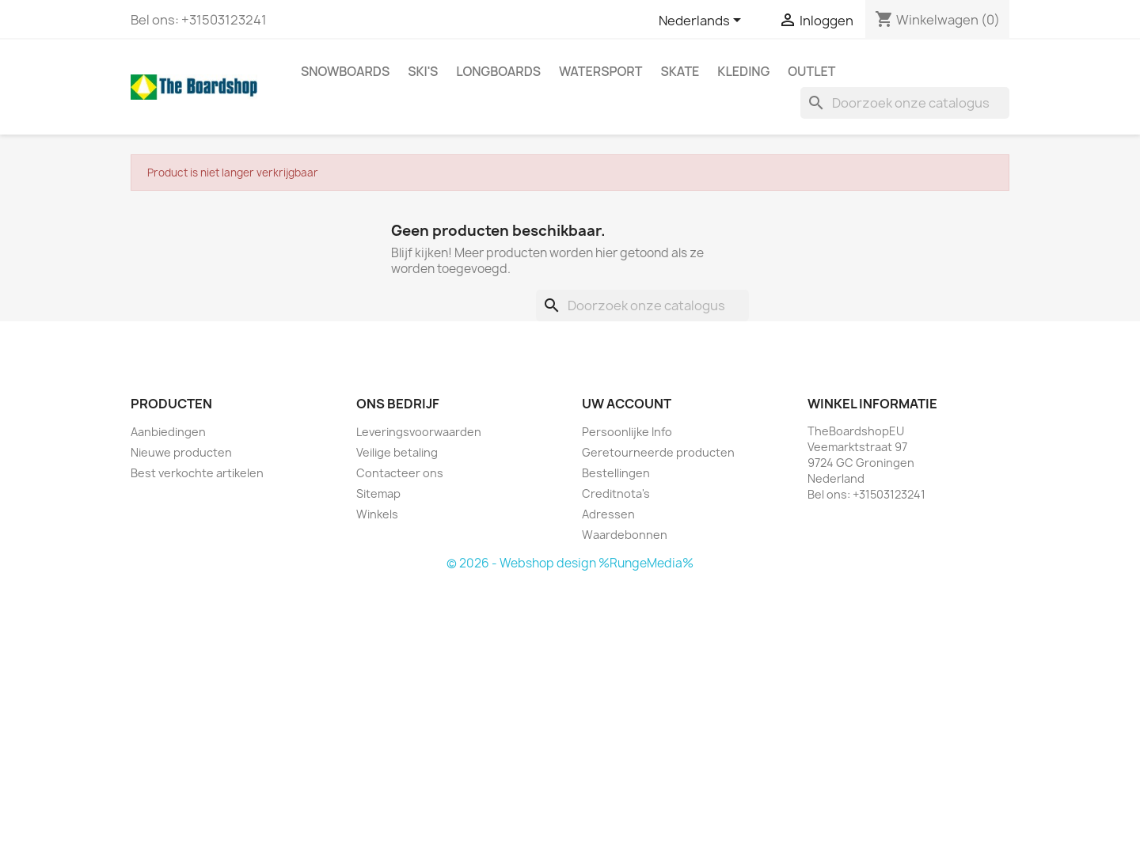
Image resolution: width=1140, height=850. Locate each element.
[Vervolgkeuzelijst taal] (703, 21)
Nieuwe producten (181, 452)
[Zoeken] (904, 103)
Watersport (600, 71)
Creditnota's (616, 493)
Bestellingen (616, 472)
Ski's (423, 71)
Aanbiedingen (168, 431)
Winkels (377, 514)
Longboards (498, 71)
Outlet (811, 71)
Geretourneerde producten (658, 452)
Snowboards (345, 71)
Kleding (743, 71)
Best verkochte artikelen (197, 472)
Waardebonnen (624, 534)
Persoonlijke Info (627, 431)
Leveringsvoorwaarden (418, 431)
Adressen (608, 514)
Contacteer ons (399, 472)
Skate (679, 71)
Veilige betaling (397, 452)
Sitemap (378, 493)
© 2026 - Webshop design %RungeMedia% (570, 563)
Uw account (626, 403)
